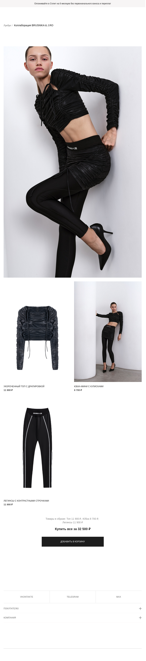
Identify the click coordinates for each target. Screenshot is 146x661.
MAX (118, 597)
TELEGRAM (73, 597)
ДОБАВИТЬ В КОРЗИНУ (72, 541)
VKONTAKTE (26, 597)
